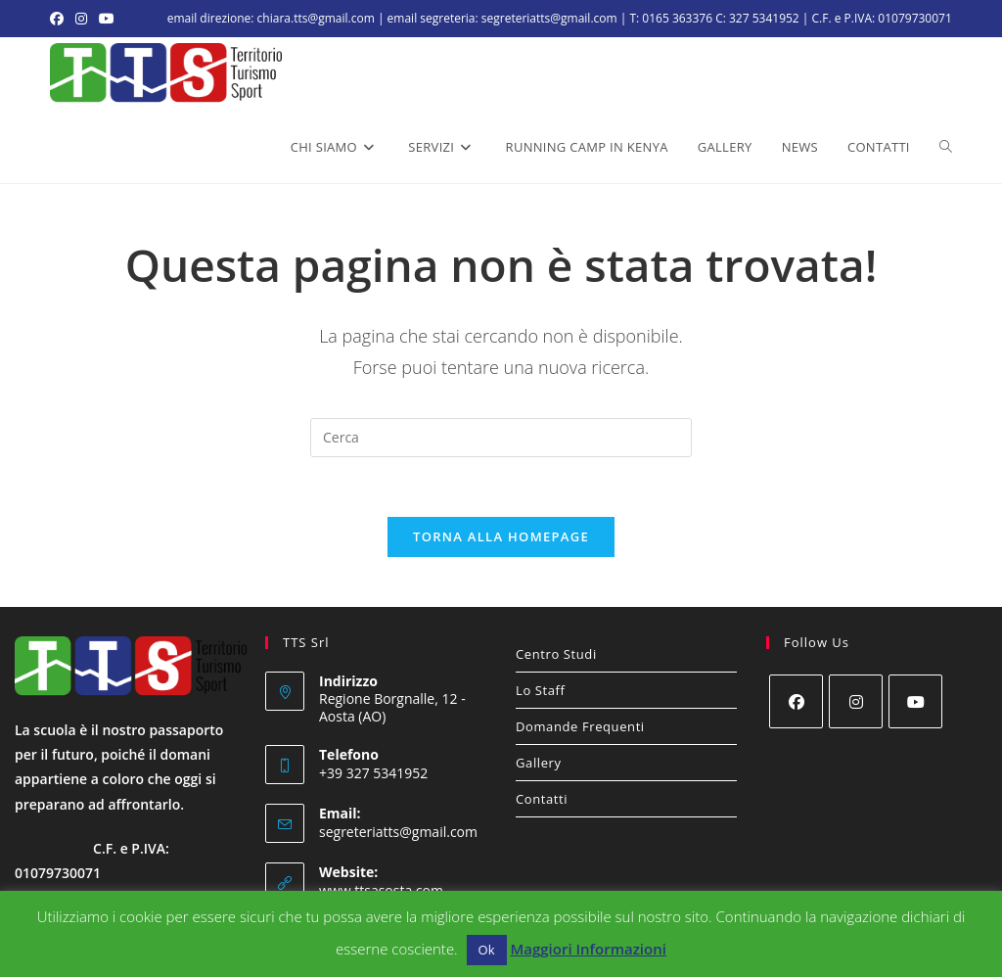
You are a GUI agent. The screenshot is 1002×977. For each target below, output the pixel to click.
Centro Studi (556, 654)
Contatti (542, 799)
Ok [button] (486, 949)
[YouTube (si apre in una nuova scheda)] (106, 18)
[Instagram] (856, 701)
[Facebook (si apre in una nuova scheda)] (59, 18)
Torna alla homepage (501, 536)
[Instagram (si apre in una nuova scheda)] (81, 18)
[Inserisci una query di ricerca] (501, 437)
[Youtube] (915, 701)
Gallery (539, 762)
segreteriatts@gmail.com (398, 831)
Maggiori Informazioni (587, 948)
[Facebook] (796, 701)
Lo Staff (541, 690)
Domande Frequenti (580, 726)
